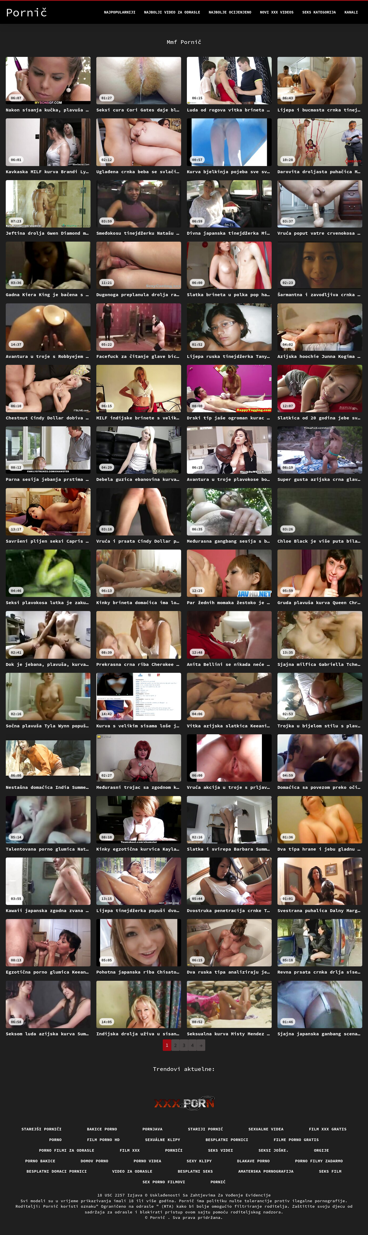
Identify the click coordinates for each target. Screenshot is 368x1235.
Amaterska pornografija (266, 1171)
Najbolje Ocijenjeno (230, 12)
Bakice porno (102, 1129)
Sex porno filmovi (163, 1181)
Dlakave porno (253, 1160)
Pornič (159, 1217)
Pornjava (152, 1129)
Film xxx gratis (327, 1129)
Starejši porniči (41, 1129)
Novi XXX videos (277, 12)
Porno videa (147, 1160)
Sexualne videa (266, 1129)
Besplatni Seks (195, 1171)
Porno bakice (40, 1160)
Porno (55, 1139)
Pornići (174, 1150)
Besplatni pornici (227, 1139)
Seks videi (220, 1150)
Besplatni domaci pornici (56, 1171)
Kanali (351, 12)
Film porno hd (103, 1139)
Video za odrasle (132, 1171)
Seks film (330, 1171)
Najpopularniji (119, 12)
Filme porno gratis (296, 1139)
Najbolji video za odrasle (172, 12)
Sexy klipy (199, 1160)
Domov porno (94, 1160)
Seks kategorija (319, 12)
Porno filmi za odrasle (67, 1150)
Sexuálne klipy (162, 1139)
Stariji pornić (205, 1129)
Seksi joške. (273, 1150)
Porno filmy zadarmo (319, 1160)
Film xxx (130, 1150)
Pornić (218, 1181)
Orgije (321, 1150)
